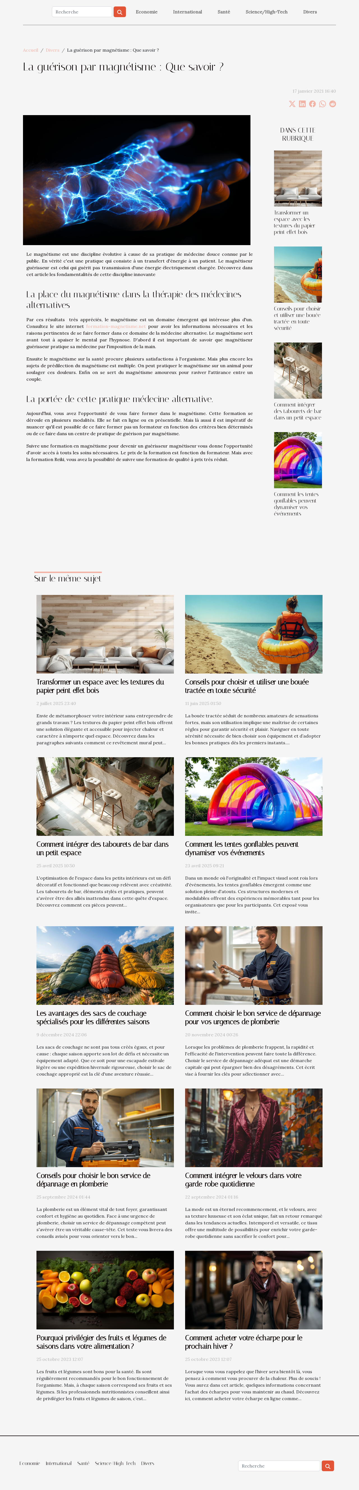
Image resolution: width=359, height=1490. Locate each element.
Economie (146, 12)
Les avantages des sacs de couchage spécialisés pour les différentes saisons (92, 1017)
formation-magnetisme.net (116, 326)
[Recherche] (82, 11)
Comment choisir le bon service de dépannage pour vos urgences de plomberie (253, 1017)
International (187, 12)
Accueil (30, 50)
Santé (224, 12)
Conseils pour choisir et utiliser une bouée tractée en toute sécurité (297, 318)
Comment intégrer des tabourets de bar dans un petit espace (298, 411)
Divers (310, 12)
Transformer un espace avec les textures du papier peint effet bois (294, 222)
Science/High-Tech (266, 12)
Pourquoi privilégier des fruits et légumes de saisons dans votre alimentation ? (101, 1342)
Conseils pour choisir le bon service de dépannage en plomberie (93, 1180)
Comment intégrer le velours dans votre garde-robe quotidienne (243, 1180)
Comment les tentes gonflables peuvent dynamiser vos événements (296, 504)
